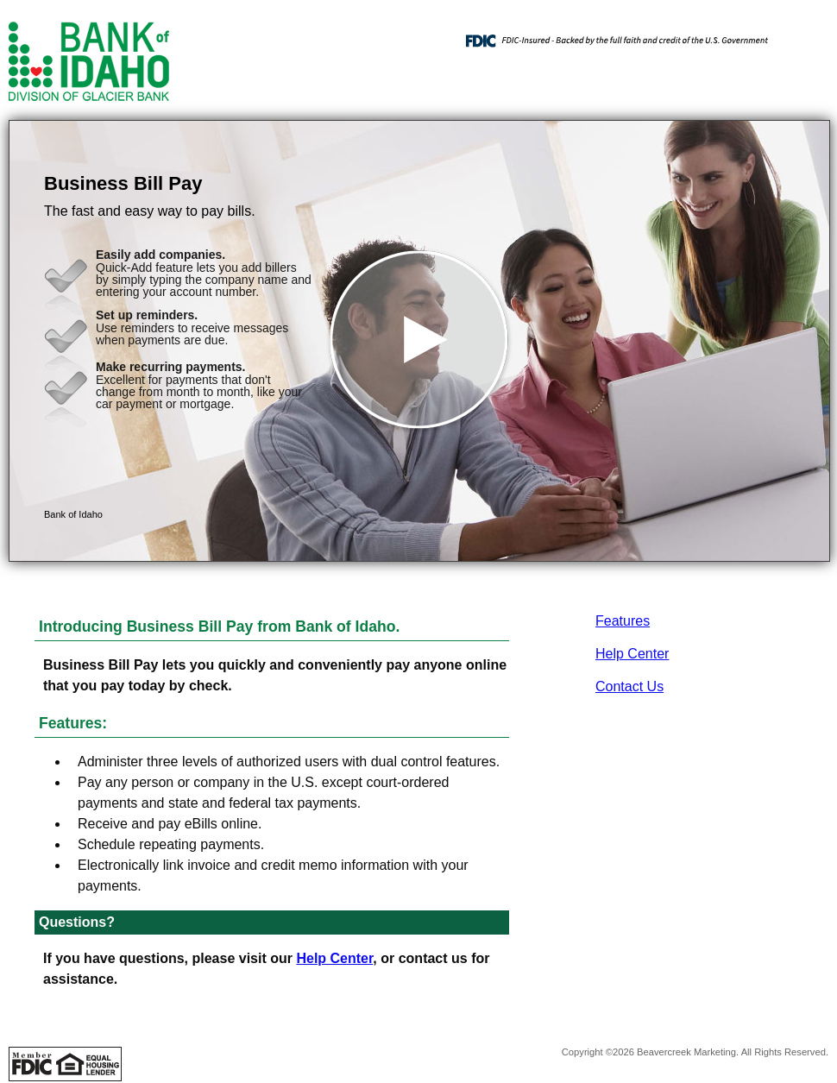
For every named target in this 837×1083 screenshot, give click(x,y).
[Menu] (802, 34)
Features (622, 621)
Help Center (632, 653)
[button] (419, 341)
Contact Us (629, 686)
